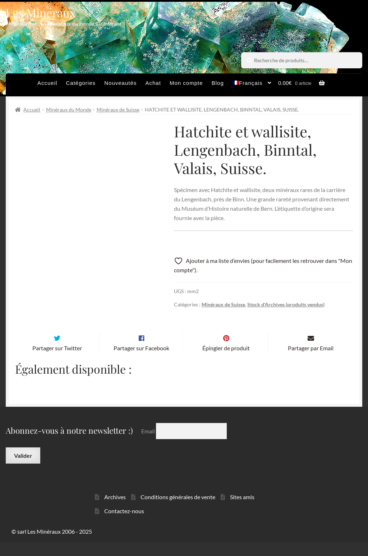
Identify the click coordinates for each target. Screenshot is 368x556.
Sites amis (242, 511)
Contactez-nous (124, 524)
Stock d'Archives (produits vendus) (286, 304)
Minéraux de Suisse (118, 109)
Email (148, 445)
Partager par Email (311, 362)
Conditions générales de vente (178, 511)
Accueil (47, 83)
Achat (153, 83)
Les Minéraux (41, 12)
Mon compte (186, 83)
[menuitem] (252, 84)
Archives (115, 511)
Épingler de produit (226, 362)
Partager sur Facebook (141, 362)
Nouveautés (120, 83)
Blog (218, 83)
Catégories (81, 83)
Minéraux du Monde (68, 109)
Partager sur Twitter (57, 362)
